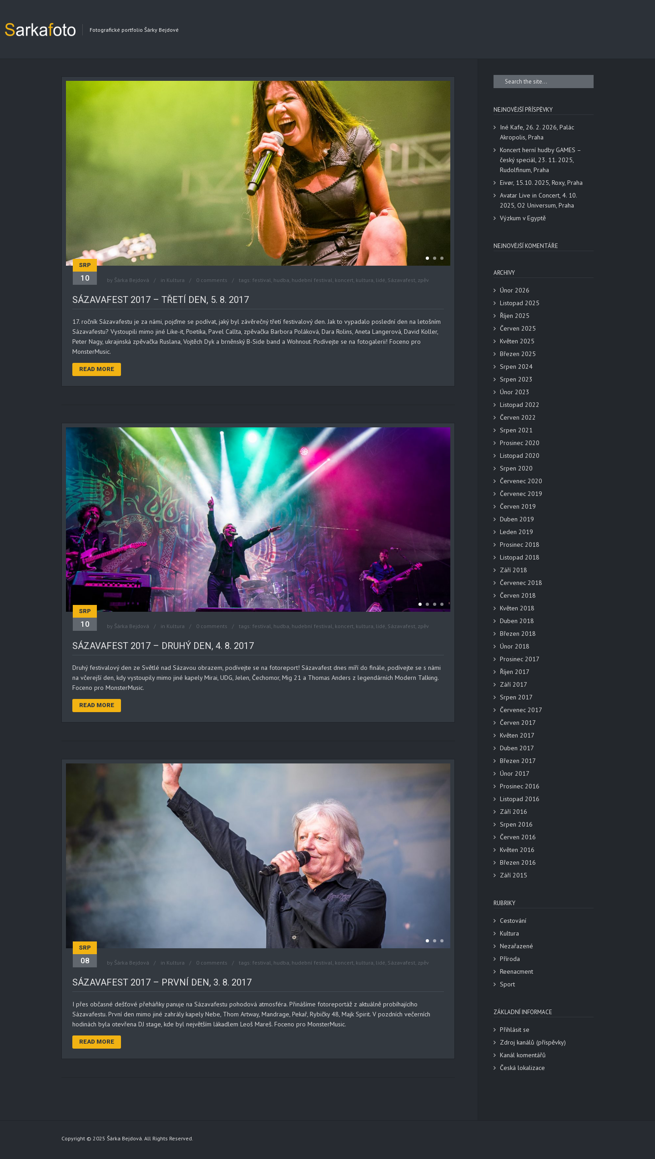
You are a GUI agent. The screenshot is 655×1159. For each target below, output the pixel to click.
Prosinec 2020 (519, 443)
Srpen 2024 (516, 366)
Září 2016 (513, 811)
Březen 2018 (518, 633)
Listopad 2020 (519, 455)
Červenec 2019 (521, 494)
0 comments (211, 280)
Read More (96, 369)
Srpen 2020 (516, 468)
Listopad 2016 (519, 799)
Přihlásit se (514, 1029)
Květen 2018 (517, 608)
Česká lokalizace (522, 1068)
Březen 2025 (518, 354)
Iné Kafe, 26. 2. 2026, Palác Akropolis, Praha (537, 132)
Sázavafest (401, 280)
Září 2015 (513, 875)
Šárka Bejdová (131, 280)
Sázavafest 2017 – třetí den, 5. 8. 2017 (160, 299)
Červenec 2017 (521, 710)
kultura (364, 280)
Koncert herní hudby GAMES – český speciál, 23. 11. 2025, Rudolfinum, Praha (540, 160)
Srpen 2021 (516, 430)
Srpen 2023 (516, 379)
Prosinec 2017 (519, 659)
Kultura (175, 280)
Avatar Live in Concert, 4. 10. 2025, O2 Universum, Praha (538, 200)
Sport (507, 984)
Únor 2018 (514, 646)
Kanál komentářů (523, 1055)
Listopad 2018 (519, 557)
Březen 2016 (518, 862)
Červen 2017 (518, 722)
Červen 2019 (518, 506)
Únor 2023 (514, 392)
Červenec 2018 (521, 583)
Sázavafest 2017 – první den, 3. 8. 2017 (162, 982)
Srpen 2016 (516, 824)
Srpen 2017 (516, 697)
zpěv (423, 280)
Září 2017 (513, 684)
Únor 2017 (514, 773)
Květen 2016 (517, 850)
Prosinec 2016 (519, 786)
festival (261, 280)
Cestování (513, 920)
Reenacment (516, 971)
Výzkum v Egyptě (523, 218)
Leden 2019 (516, 532)
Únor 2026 (514, 290)
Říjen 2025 (514, 316)
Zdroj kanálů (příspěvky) (533, 1042)
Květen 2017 (517, 735)
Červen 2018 (518, 595)
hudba (281, 280)
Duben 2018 (517, 621)
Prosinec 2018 (519, 544)
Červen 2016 (518, 837)
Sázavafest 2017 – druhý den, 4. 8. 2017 (163, 645)
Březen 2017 (518, 761)
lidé (380, 280)
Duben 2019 (517, 519)
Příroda (510, 959)
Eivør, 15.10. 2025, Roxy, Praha (541, 182)
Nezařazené (516, 946)
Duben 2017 (517, 748)
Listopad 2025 (519, 303)
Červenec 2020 (521, 481)
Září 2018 (513, 570)
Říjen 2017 (514, 672)
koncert (344, 280)
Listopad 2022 (519, 405)
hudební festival (312, 280)
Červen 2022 (518, 417)
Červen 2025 (518, 328)
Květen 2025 (517, 341)
